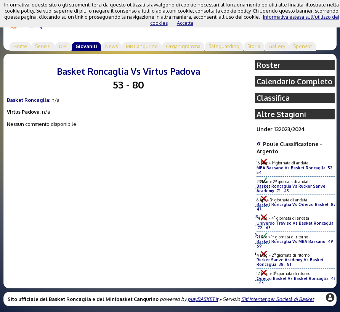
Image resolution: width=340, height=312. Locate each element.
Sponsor (302, 46)
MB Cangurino (142, 46)
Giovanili (86, 46)
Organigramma (183, 46)
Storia (253, 46)
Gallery (276, 46)
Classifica (273, 98)
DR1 (63, 46)
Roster (269, 65)
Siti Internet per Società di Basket (277, 299)
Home (20, 46)
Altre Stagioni (281, 114)
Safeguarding (223, 46)
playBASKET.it (203, 299)
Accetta (185, 23)
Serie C (43, 46)
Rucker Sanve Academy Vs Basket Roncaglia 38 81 (290, 262)
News (111, 46)
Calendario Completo (294, 81)
